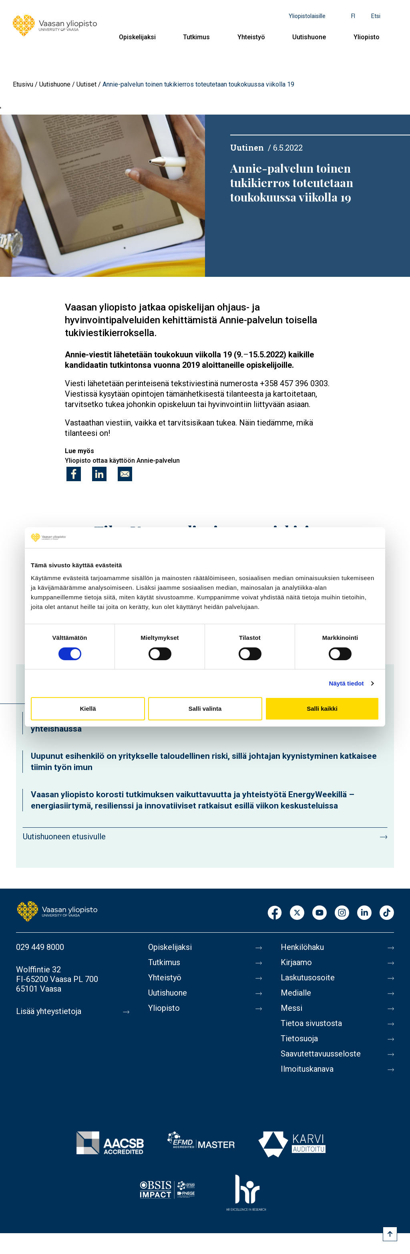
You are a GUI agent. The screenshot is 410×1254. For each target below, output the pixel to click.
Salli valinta (205, 708)
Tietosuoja (299, 1038)
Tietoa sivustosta (311, 1023)
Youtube (319, 913)
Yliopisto (367, 37)
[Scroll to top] (390, 1234)
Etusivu (23, 84)
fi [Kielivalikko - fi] (353, 16)
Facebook (274, 913)
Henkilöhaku (302, 947)
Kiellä (88, 708)
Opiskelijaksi (137, 37)
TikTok (387, 913)
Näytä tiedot (346, 683)
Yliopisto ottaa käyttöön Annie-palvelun (122, 460)
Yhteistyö (251, 37)
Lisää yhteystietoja (48, 1011)
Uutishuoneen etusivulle (64, 836)
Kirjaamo (296, 962)
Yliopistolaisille (307, 16)
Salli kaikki (322, 708)
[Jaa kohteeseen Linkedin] (99, 474)
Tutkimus (196, 37)
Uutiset (86, 84)
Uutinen (247, 147)
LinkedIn (364, 913)
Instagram (342, 913)
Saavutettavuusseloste (321, 1053)
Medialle (296, 993)
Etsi (375, 16)
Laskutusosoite (308, 977)
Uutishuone (309, 37)
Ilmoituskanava (307, 1069)
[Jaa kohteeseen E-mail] (125, 474)
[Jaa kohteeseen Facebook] (73, 474)
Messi (291, 1008)
